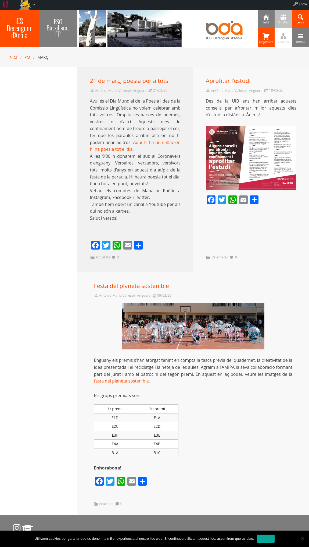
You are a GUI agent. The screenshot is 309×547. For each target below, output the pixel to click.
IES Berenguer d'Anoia (19, 27)
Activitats (103, 257)
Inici (13, 57)
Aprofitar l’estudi (228, 81)
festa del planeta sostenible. (122, 381)
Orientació (219, 257)
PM (27, 57)
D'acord (266, 539)
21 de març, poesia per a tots (129, 81)
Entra (303, 4)
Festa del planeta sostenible (131, 286)
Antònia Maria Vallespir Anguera (121, 90)
